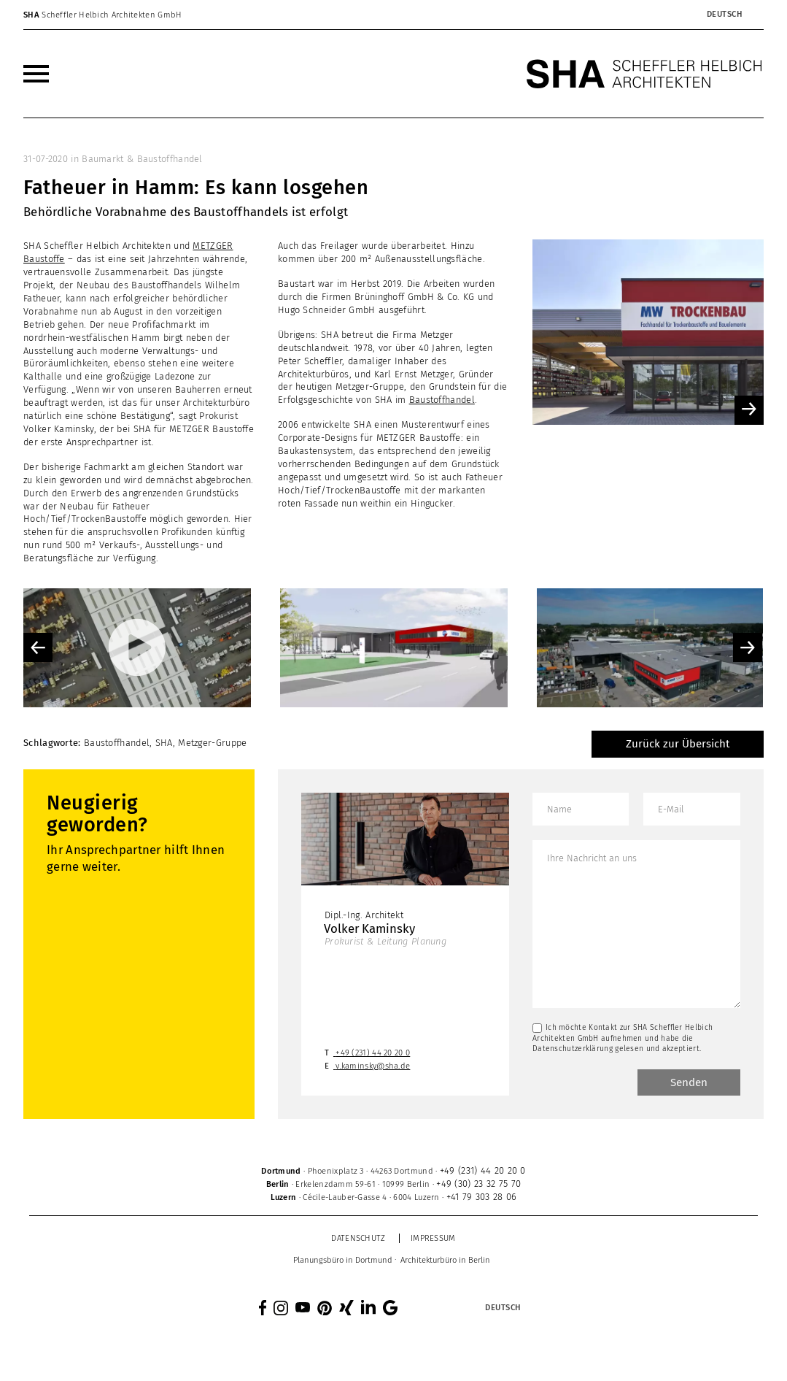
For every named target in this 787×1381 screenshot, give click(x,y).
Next (747, 647)
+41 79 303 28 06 (481, 1196)
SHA (164, 742)
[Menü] (36, 73)
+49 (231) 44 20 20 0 (373, 1053)
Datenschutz (358, 1238)
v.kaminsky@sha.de (373, 1066)
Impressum (433, 1238)
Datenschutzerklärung (572, 1048)
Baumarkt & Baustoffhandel (142, 158)
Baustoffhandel (442, 399)
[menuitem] (36, 73)
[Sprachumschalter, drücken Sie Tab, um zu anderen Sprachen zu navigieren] (724, 14)
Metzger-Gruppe (212, 742)
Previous (38, 647)
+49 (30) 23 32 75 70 (478, 1183)
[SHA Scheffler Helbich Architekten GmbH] (645, 73)
